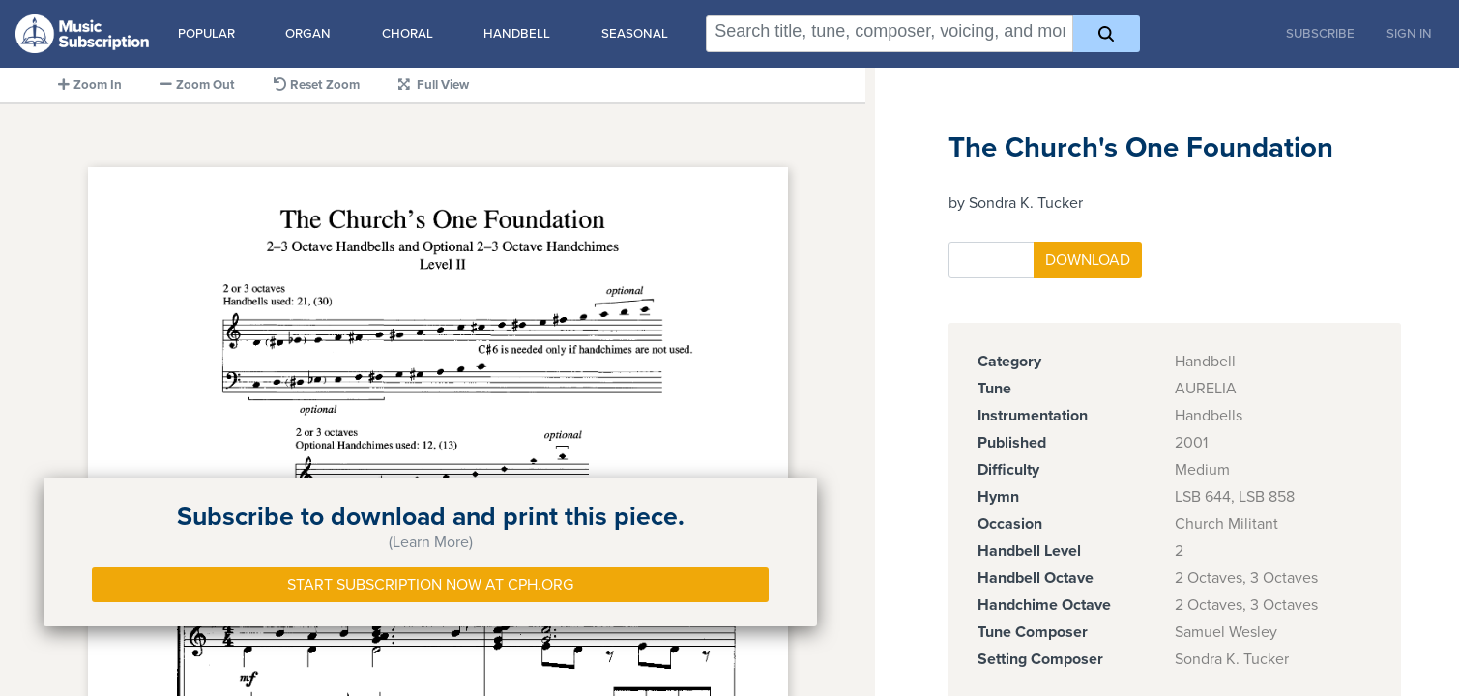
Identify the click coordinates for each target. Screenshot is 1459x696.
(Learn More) (431, 542)
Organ (308, 34)
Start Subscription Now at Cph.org (430, 584)
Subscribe (1320, 34)
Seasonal (634, 34)
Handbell (516, 34)
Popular (206, 34)
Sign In (1409, 34)
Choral (407, 34)
